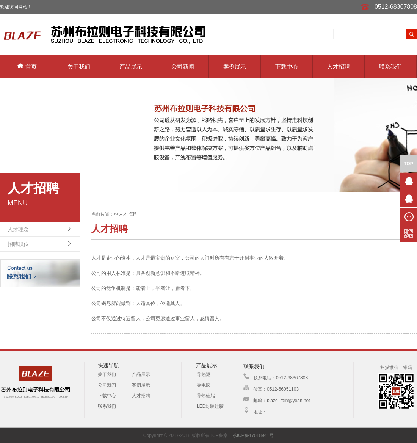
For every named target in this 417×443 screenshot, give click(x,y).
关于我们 (78, 66)
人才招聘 (338, 66)
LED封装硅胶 (210, 406)
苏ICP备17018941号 (253, 435)
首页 (27, 66)
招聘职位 (18, 244)
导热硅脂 (206, 395)
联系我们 (390, 66)
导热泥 (203, 374)
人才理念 (18, 229)
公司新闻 (182, 66)
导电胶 (203, 385)
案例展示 (234, 66)
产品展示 (130, 66)
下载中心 (286, 66)
